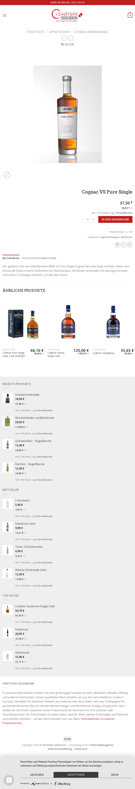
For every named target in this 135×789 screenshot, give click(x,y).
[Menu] (5, 15)
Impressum (81, 748)
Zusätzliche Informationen (39, 258)
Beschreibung (11, 258)
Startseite (35, 32)
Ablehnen (37, 774)
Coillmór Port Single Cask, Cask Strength (14, 354)
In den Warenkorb (115, 219)
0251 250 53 (78, 2)
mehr (115, 774)
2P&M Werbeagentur (102, 745)
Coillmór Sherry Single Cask (56, 354)
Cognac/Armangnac (91, 32)
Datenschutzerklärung (60, 748)
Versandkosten (124, 212)
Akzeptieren (75, 774)
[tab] (11, 258)
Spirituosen (59, 32)
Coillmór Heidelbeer (104, 353)
